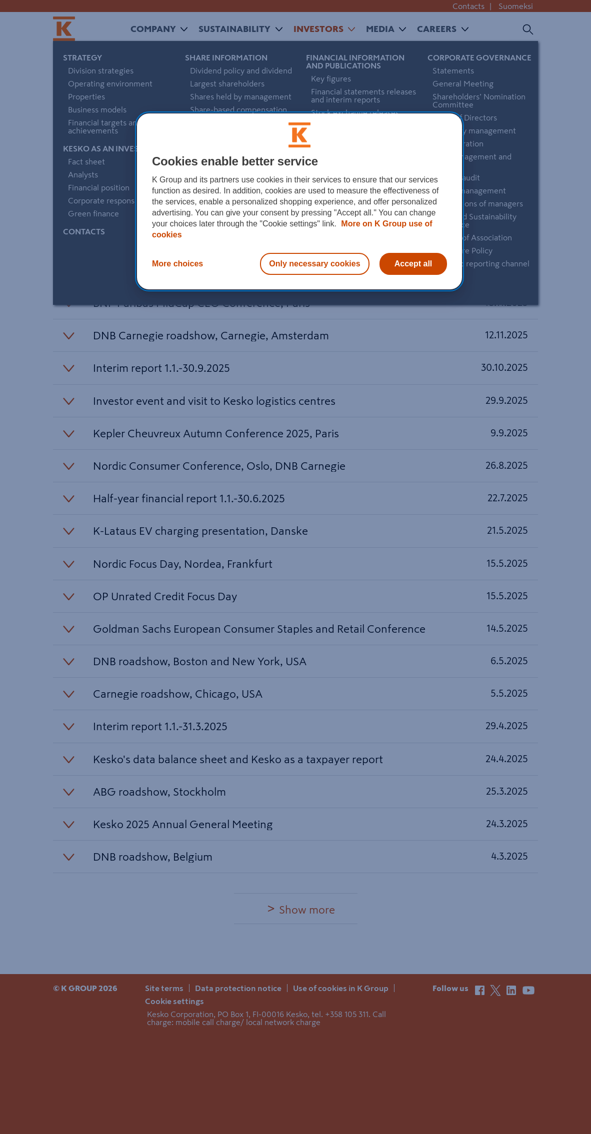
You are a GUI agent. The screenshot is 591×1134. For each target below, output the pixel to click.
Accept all (413, 263)
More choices (177, 263)
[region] (299, 201)
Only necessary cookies (314, 263)
